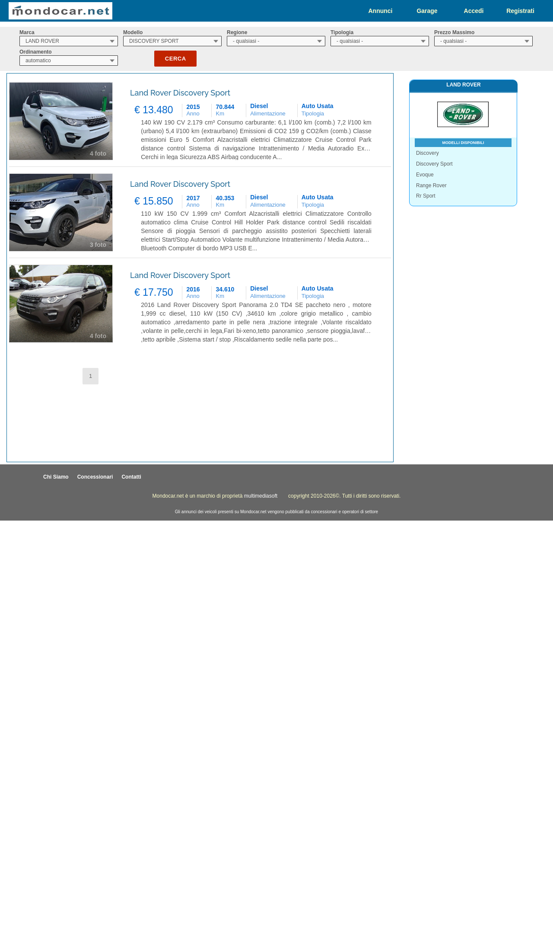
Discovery (427, 153)
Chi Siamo (56, 477)
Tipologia (342, 32)
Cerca (175, 58)
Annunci (381, 10)
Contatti (131, 477)
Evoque (425, 175)
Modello (133, 32)
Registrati (520, 10)
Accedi (474, 10)
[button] (91, 376)
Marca (27, 32)
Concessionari (95, 477)
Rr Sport (425, 196)
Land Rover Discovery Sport (180, 92)
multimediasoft (260, 496)
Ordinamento (35, 51)
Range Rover (431, 185)
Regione (237, 32)
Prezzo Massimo (454, 32)
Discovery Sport (434, 164)
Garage (426, 10)
